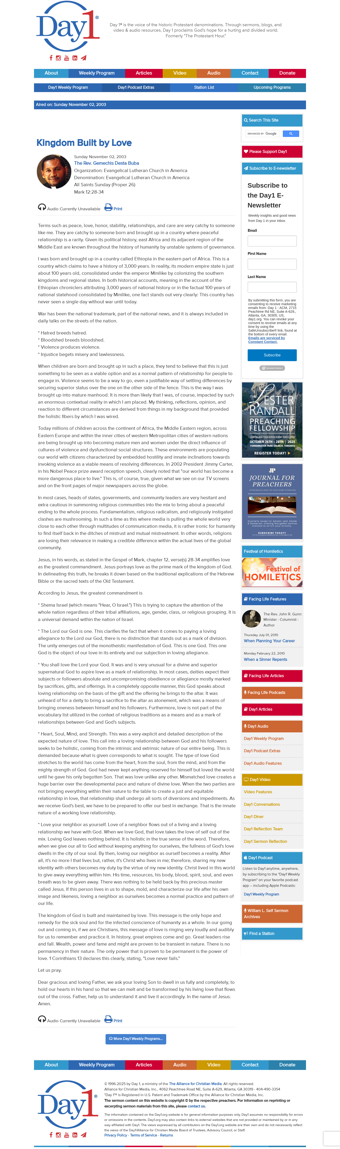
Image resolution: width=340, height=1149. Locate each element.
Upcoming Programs (272, 87)
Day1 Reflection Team (263, 829)
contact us (196, 1106)
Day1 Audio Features (263, 763)
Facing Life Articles (264, 676)
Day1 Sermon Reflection (265, 842)
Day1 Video (257, 780)
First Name (257, 254)
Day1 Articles (258, 709)
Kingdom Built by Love (84, 143)
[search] (262, 134)
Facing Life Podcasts (264, 693)
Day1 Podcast (258, 858)
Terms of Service (143, 1135)
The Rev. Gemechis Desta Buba (106, 163)
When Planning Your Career (269, 641)
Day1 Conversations (262, 805)
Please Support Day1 (265, 152)
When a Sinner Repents (265, 660)
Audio (213, 73)
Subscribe (272, 355)
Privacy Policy (115, 1135)
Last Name (257, 277)
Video (179, 73)
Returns (166, 1135)
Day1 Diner (254, 817)
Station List (204, 87)
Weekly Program (97, 73)
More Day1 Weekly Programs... (136, 1039)
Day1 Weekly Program (68, 87)
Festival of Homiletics (263, 551)
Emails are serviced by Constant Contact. (266, 340)
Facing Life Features (265, 599)
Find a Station (259, 934)
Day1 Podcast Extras (136, 87)
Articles (144, 73)
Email (252, 231)
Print (113, 209)
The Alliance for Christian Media (195, 1084)
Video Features (258, 792)
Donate (287, 73)
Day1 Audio (256, 726)
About (51, 73)
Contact (250, 73)
